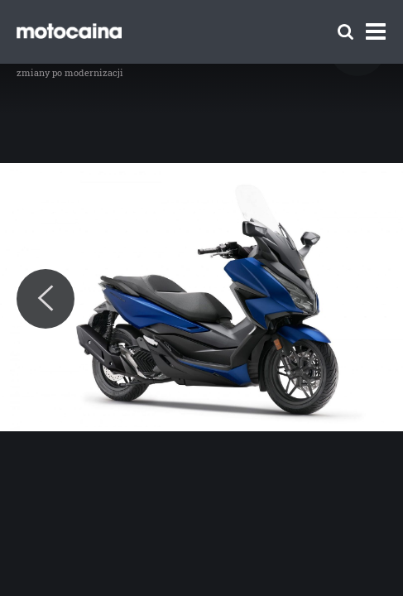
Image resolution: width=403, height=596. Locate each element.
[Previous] (45, 299)
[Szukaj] (345, 32)
